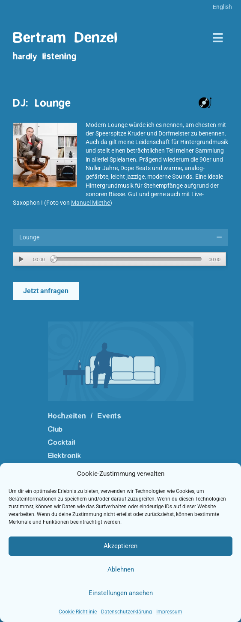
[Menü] (218, 37)
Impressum (169, 612)
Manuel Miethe (90, 202)
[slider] (128, 259)
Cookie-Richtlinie (78, 612)
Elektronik (64, 455)
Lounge (29, 237)
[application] (119, 259)
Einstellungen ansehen (121, 593)
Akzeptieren (120, 546)
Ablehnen (120, 569)
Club (55, 429)
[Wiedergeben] (20, 259)
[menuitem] (222, 6)
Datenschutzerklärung (126, 612)
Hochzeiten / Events (85, 416)
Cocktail (61, 442)
